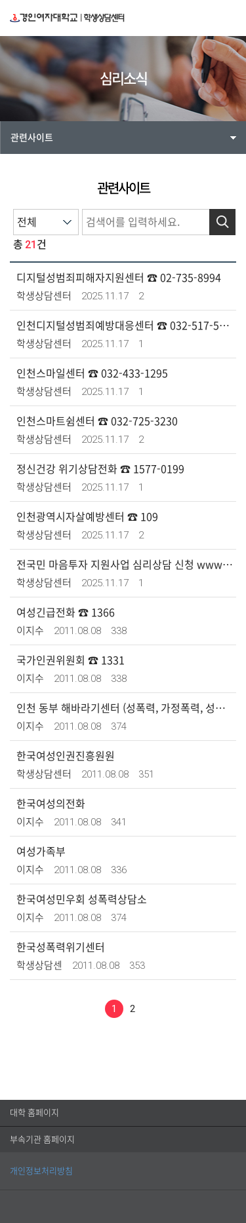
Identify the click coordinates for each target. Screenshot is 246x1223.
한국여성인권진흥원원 (65, 756)
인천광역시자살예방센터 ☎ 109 (87, 517)
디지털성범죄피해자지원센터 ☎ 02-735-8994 (118, 278)
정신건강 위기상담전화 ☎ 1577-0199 (100, 469)
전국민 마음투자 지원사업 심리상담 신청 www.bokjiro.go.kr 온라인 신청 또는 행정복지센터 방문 (124, 564)
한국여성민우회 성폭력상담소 (81, 899)
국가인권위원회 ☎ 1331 (70, 660)
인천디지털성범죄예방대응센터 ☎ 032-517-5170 (124, 325)
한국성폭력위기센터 (60, 947)
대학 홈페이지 (34, 1112)
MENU (229, 17)
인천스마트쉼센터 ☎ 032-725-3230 (97, 421)
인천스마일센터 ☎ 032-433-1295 (92, 373)
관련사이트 (31, 137)
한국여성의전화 (50, 804)
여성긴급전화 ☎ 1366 (65, 612)
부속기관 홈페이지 (42, 1139)
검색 (222, 222)
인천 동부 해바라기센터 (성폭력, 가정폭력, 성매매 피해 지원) (124, 708)
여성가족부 (41, 851)
